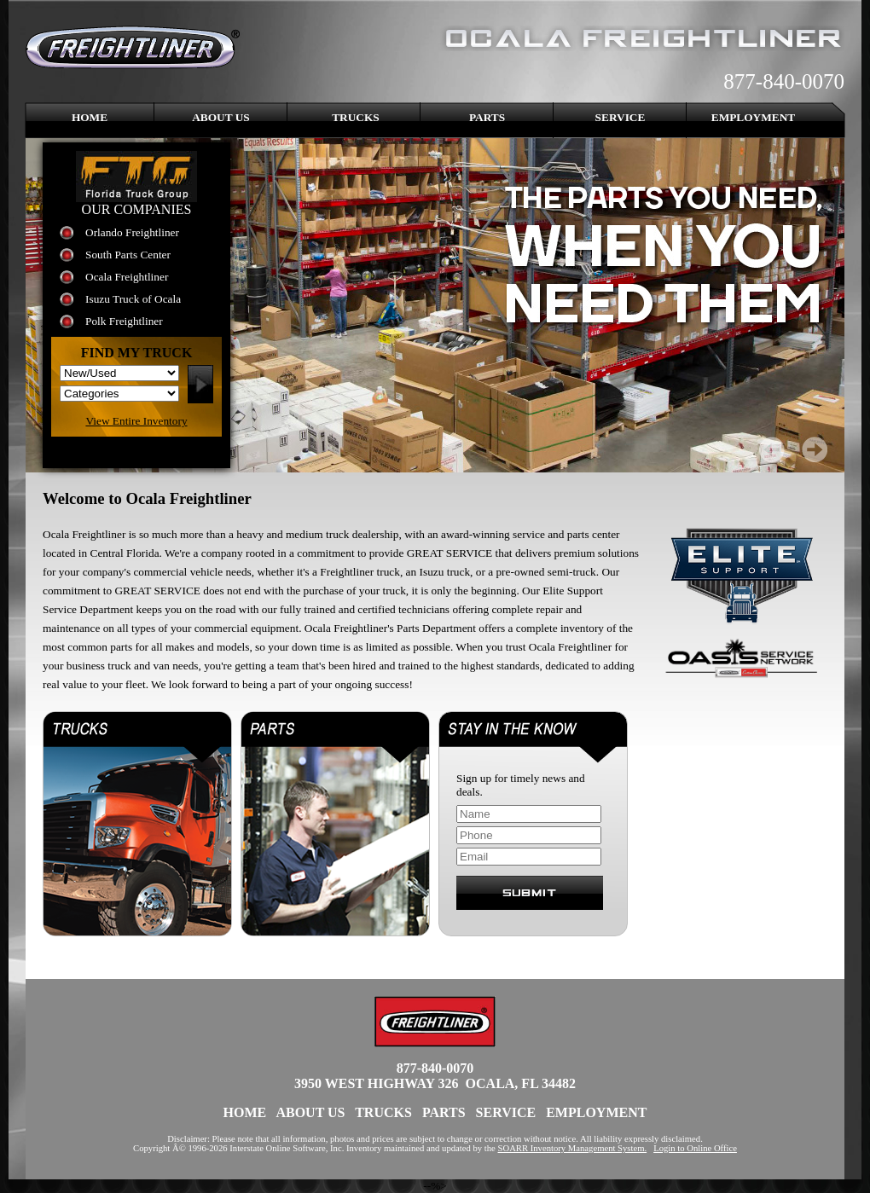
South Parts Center (128, 254)
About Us (221, 117)
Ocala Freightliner (126, 276)
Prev (772, 449)
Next (814, 449)
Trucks (356, 117)
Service (620, 117)
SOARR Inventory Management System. (572, 1148)
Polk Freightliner (124, 321)
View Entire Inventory (136, 420)
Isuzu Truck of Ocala (133, 298)
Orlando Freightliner (132, 232)
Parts (487, 117)
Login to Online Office (695, 1148)
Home (89, 117)
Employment (753, 117)
